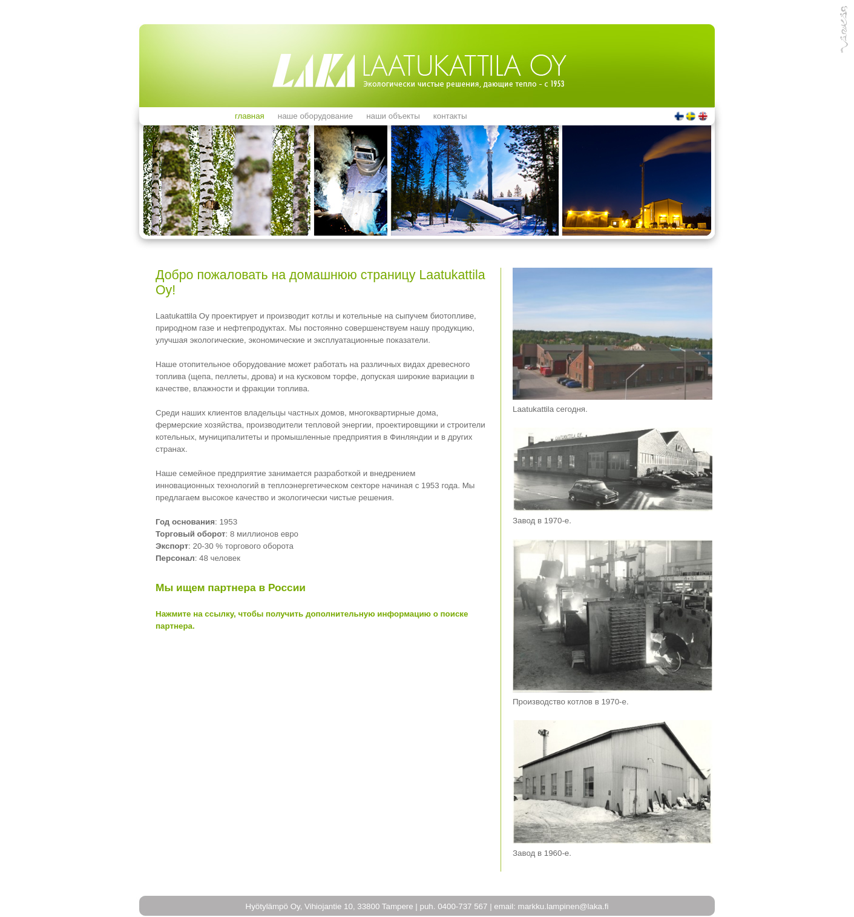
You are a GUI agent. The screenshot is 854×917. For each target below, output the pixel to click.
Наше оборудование (315, 116)
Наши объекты (393, 116)
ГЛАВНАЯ (249, 116)
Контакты (450, 116)
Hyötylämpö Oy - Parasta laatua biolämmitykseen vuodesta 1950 (424, 70)
